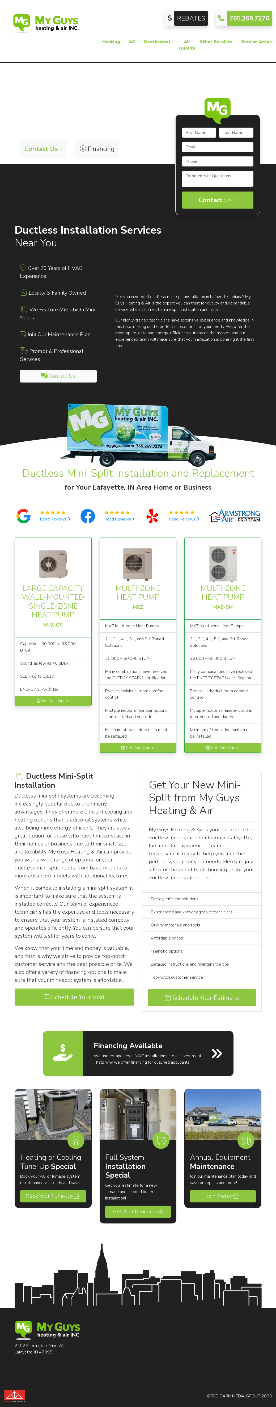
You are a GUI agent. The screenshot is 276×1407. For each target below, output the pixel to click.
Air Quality (187, 45)
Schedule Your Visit (74, 997)
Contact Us (58, 376)
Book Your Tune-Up (53, 1196)
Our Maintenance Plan (59, 334)
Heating (113, 42)
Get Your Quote (53, 701)
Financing (97, 149)
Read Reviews (55, 519)
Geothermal (159, 42)
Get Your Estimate (138, 1211)
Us (217, 200)
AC (134, 42)
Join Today (223, 1196)
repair (215, 309)
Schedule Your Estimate (202, 998)
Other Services (218, 42)
